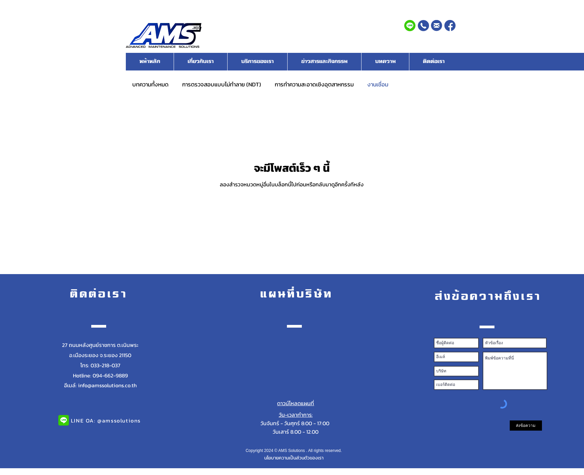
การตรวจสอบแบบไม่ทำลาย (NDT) (221, 84)
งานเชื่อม (377, 84)
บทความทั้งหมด (150, 84)
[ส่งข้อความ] (526, 425)
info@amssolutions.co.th (107, 385)
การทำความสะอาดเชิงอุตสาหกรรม (314, 84)
